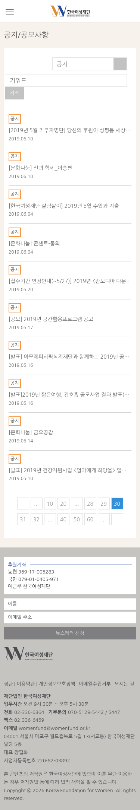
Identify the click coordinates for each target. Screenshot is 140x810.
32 (36, 519)
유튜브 (46, 671)
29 (103, 503)
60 (90, 519)
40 (63, 519)
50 (77, 519)
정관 (8, 684)
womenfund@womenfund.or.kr (54, 728)
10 (50, 503)
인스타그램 (8, 671)
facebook (26, 671)
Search (130, 11)
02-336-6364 (29, 712)
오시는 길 (124, 684)
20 (63, 503)
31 (23, 519)
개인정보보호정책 (56, 684)
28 (90, 503)
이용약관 (25, 684)
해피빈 (66, 671)
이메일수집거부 (95, 684)
